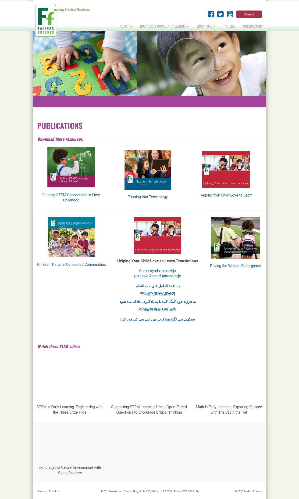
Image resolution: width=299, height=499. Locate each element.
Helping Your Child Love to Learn (226, 195)
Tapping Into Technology (148, 197)
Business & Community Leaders (164, 26)
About (126, 26)
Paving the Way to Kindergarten (235, 266)
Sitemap (42, 491)
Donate (249, 14)
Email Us (54, 491)
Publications (253, 26)
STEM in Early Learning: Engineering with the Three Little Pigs (70, 409)
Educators (206, 26)
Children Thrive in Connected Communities (71, 264)
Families (229, 26)
